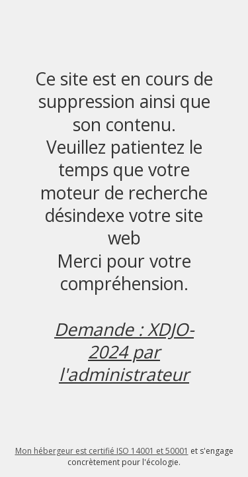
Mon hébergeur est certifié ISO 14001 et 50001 (101, 450)
